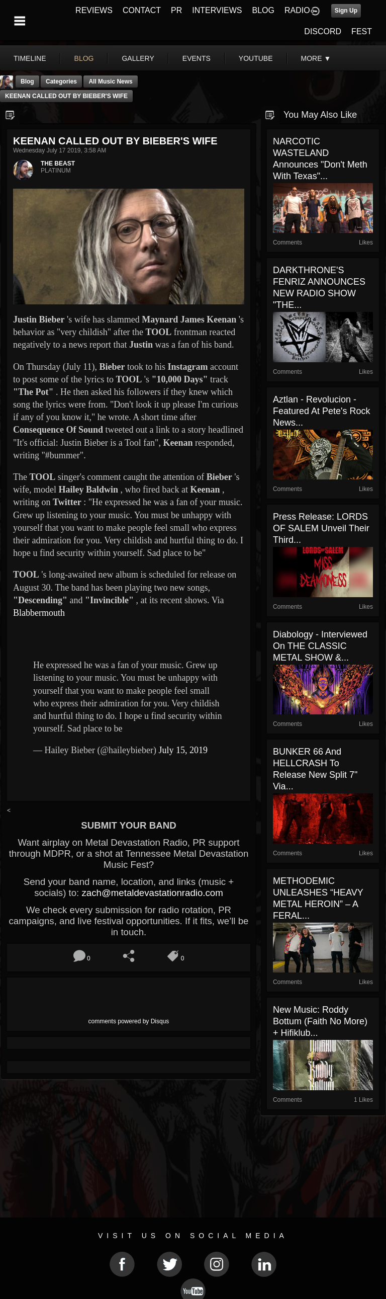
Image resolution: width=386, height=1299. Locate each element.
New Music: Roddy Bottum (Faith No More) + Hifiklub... (320, 1021)
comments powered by (128, 1021)
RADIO (297, 10)
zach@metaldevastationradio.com (152, 892)
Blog (27, 81)
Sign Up (346, 10)
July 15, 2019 (183, 750)
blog (84, 58)
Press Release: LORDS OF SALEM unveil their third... (321, 528)
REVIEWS (94, 10)
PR (176, 10)
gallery (138, 58)
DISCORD (322, 31)
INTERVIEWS (217, 10)
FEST (361, 31)
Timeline (30, 58)
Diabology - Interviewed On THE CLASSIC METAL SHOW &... (320, 646)
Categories (61, 81)
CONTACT (142, 10)
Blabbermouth (39, 613)
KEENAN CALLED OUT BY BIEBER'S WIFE (66, 96)
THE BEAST (58, 163)
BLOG (263, 10)
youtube (256, 58)
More (316, 58)
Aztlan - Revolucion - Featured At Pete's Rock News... (321, 411)
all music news (110, 81)
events (196, 58)
